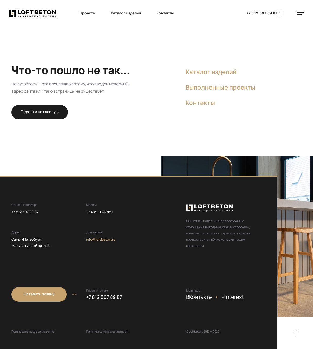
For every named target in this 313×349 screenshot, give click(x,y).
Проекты (87, 13)
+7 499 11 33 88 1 (99, 211)
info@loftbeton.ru (100, 239)
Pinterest (233, 296)
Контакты (165, 13)
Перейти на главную (40, 112)
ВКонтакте (199, 296)
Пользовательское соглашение (32, 331)
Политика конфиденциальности (107, 331)
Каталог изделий (126, 13)
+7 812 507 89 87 (262, 13)
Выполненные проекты (220, 87)
